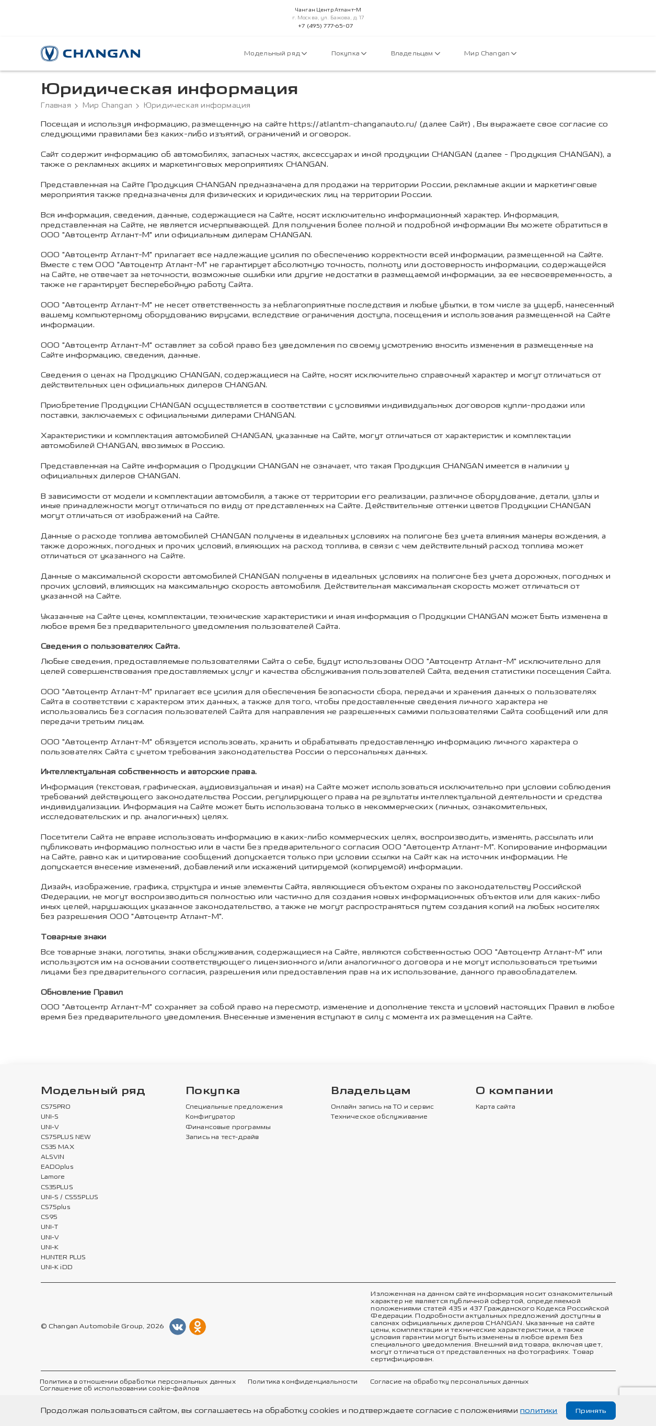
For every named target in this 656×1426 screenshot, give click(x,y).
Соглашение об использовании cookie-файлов (118, 1388)
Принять (590, 1410)
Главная (56, 105)
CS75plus (55, 1207)
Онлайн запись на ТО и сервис (382, 1107)
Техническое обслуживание (378, 1117)
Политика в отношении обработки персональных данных (136, 1382)
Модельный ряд (275, 53)
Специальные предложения (232, 1107)
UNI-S (50, 1117)
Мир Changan (489, 53)
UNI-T (50, 1227)
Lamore (53, 1177)
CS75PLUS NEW (66, 1137)
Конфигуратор (210, 1117)
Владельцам (415, 53)
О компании (514, 1091)
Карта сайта (495, 1107)
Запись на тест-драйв (222, 1137)
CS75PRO (55, 1107)
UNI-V (50, 1127)
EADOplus (57, 1167)
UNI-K (50, 1247)
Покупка (348, 53)
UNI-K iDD (57, 1267)
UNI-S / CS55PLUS (70, 1197)
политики (539, 1410)
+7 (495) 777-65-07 (325, 26)
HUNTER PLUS (63, 1257)
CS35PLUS (57, 1187)
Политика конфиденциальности (299, 1382)
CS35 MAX (57, 1147)
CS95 (49, 1217)
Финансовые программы (227, 1127)
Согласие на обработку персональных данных (443, 1382)
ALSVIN (53, 1157)
